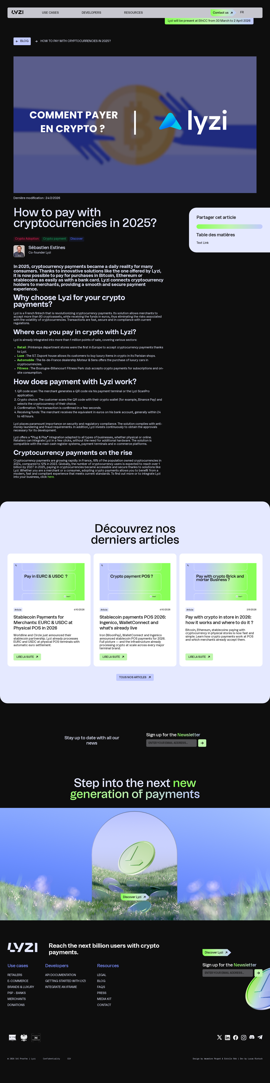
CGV (69, 1059)
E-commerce (18, 981)
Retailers (15, 975)
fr (242, 12)
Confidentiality (51, 1059)
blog (101, 981)
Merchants (17, 999)
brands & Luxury (21, 987)
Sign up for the (173, 735)
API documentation (60, 975)
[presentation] (231, 985)
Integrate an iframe (61, 987)
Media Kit (104, 999)
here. (50, 477)
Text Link (202, 243)
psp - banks (17, 993)
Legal (101, 975)
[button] (52, 12)
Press (101, 993)
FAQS (101, 987)
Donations (16, 1005)
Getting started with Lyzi (65, 981)
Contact (104, 1005)
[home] (17, 12)
